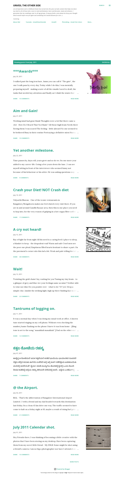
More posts (74, 462)
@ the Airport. (25, 387)
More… (90, 22)
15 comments (24, 99)
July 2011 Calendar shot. (34, 427)
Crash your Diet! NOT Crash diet (41, 190)
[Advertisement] (62, 41)
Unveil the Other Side (27, 5)
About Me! (16, 22)
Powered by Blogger (62, 469)
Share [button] (15, 99)
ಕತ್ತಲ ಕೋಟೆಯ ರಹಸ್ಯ (28, 348)
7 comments (23, 375)
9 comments (23, 178)
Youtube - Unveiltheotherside (36, 22)
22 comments (24, 296)
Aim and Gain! (25, 110)
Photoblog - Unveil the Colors (72, 22)
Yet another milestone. (33, 150)
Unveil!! (54, 22)
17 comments (24, 217)
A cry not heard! (27, 229)
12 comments (24, 336)
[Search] (101, 5)
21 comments (24, 415)
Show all (106, 62)
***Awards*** (25, 71)
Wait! (17, 269)
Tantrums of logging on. (34, 308)
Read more (75, 99)
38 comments (24, 257)
